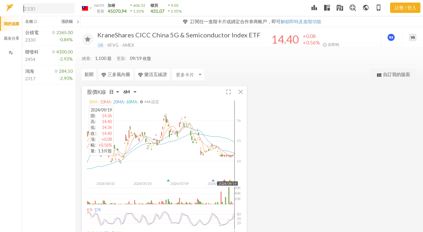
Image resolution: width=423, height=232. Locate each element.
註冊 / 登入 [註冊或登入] (405, 7)
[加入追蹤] (87, 39)
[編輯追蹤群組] (11, 52)
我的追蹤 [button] (11, 23)
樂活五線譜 (152, 74)
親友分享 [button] (11, 38)
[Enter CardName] (188, 74)
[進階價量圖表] (391, 37)
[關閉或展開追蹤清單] (78, 21)
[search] (48, 8)
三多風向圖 (115, 74)
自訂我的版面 (393, 75)
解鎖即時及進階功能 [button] (301, 21)
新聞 (88, 74)
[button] (47, 8)
